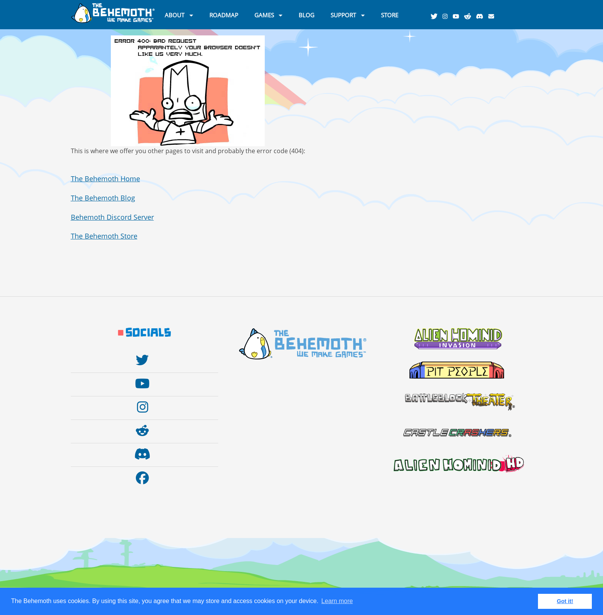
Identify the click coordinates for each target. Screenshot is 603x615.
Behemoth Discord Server (112, 217)
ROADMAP (223, 14)
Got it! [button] (565, 601)
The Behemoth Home (105, 178)
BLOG (306, 14)
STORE (389, 14)
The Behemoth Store (104, 236)
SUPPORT (343, 14)
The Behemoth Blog (103, 197)
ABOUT (174, 14)
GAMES (264, 14)
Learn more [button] (337, 601)
